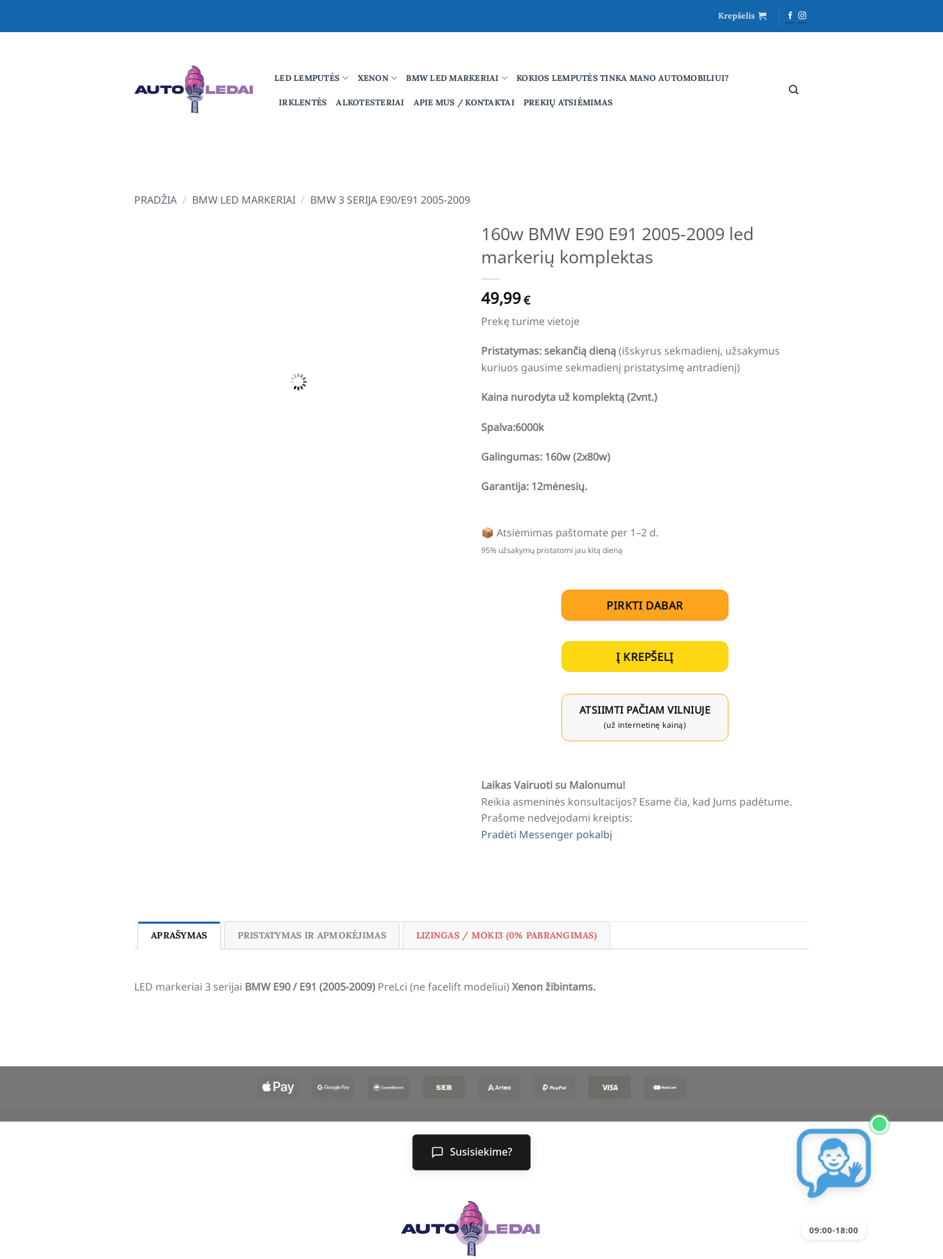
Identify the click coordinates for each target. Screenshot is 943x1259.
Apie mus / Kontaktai (464, 102)
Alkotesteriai (370, 102)
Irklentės (303, 102)
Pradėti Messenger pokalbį (546, 834)
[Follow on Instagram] (802, 16)
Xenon (378, 78)
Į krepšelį (644, 656)
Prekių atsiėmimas (568, 102)
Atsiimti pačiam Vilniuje (645, 717)
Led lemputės (311, 78)
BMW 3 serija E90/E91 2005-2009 (390, 200)
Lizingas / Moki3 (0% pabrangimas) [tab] (506, 935)
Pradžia (155, 200)
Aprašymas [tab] (179, 935)
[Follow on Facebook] (790, 16)
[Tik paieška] (793, 90)
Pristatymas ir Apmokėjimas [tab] (312, 935)
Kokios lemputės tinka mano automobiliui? (622, 78)
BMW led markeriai (456, 78)
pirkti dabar (644, 605)
